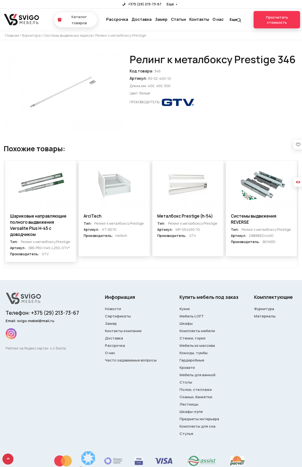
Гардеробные (191, 360)
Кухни (184, 309)
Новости (113, 309)
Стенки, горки (192, 338)
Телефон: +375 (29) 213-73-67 (42, 313)
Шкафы (186, 324)
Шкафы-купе (191, 412)
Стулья (186, 434)
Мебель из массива (197, 346)
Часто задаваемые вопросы (131, 360)
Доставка (142, 19)
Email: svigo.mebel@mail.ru (30, 321)
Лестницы (188, 404)
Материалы (265, 316)
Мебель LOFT (191, 316)
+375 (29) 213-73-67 (141, 4)
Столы (185, 382)
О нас (218, 19)
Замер (161, 19)
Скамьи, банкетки (195, 397)
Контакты (199, 19)
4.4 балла (58, 348)
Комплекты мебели (197, 331)
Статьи (178, 19)
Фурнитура (264, 309)
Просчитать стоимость (277, 20)
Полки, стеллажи (195, 390)
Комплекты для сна (197, 426)
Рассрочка (117, 19)
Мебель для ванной (197, 375)
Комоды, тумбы (193, 353)
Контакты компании (123, 331)
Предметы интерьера (199, 419)
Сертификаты (118, 316)
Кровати (187, 368)
